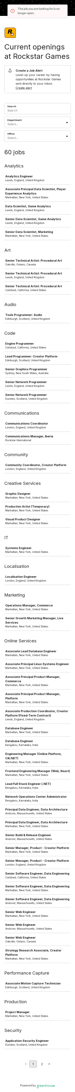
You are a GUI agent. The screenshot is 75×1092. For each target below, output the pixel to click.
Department (14, 120)
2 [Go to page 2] (42, 1064)
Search (11, 106)
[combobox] (7, 124)
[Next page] (49, 1064)
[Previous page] (25, 1064)
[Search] (37, 111)
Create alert (24, 88)
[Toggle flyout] (67, 123)
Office (11, 133)
